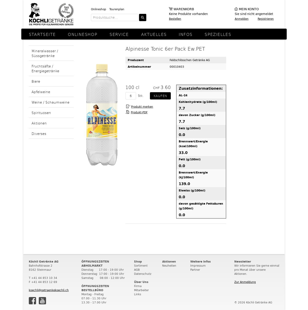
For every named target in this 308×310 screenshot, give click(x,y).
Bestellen (175, 19)
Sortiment (141, 265)
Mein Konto (249, 9)
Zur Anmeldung (245, 282)
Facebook (32, 300)
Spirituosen (41, 112)
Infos (185, 34)
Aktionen (39, 123)
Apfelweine (41, 91)
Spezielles (218, 34)
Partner (195, 270)
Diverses (39, 133)
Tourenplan (116, 9)
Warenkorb (184, 9)
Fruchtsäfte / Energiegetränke (45, 68)
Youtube (42, 300)
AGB (137, 270)
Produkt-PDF (139, 112)
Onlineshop (98, 9)
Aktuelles (153, 34)
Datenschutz (142, 274)
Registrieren (266, 19)
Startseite (42, 34)
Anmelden (242, 19)
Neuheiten (169, 265)
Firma (138, 286)
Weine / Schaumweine (50, 102)
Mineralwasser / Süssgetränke (45, 53)
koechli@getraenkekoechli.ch (49, 290)
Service (119, 34)
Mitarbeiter (141, 290)
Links (137, 294)
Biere (36, 81)
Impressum (198, 265)
